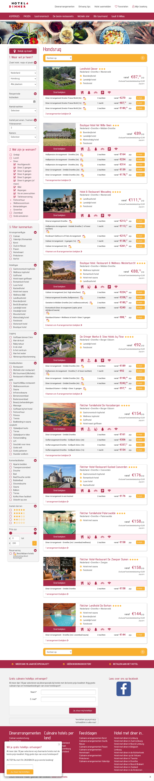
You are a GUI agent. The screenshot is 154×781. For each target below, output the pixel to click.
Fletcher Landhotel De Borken (95, 605)
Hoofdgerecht (23, 164)
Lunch (16, 158)
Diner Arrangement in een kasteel (59, 496)
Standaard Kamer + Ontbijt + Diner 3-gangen (65, 388)
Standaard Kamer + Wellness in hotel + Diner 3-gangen (67, 318)
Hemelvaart (18, 252)
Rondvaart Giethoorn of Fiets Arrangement (65, 236)
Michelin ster (84, 16)
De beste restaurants (63, 16)
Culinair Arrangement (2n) (58, 246)
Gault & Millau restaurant (24, 383)
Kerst (15, 242)
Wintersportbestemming (24, 356)
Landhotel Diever (89, 68)
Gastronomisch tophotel (24, 269)
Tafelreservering (24, 196)
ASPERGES (14, 16)
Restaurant (18, 366)
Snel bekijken (59, 92)
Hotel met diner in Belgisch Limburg (126, 748)
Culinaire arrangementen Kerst (93, 738)
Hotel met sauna (20, 291)
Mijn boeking (139, 6)
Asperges (21, 190)
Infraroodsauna (20, 392)
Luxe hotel (18, 285)
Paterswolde (106, 516)
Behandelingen (20, 206)
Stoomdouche (19, 483)
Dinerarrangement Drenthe (58, 221)
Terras (16, 431)
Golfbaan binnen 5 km (23, 337)
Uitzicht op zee (20, 499)
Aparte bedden (20, 464)
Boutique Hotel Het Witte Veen (95, 125)
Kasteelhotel (19, 288)
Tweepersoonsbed (21, 467)
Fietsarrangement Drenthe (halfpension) (64, 297)
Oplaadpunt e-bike (21, 434)
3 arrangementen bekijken (58, 113)
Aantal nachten (16, 106)
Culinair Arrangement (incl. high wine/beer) (65, 292)
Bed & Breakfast (20, 304)
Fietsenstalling (19, 437)
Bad (15, 474)
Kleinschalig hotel (21, 317)
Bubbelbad (18, 480)
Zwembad (18, 212)
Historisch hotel (20, 323)
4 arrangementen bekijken (58, 455)
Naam (33, 692)
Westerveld (106, 71)
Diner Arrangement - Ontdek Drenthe (60, 435)
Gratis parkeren (20, 450)
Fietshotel (17, 320)
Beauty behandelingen (23, 402)
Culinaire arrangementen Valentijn (94, 761)
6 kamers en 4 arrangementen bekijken (63, 325)
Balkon (16, 490)
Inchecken (13, 97)
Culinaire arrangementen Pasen (93, 746)
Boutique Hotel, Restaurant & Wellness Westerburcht (108, 263)
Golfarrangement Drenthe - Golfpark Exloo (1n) (64, 450)
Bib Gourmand (101, 16)
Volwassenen (15, 123)
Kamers (12, 133)
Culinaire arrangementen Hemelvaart (90, 751)
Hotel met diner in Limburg (126, 738)
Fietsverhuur (19, 200)
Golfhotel (17, 275)
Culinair (16, 236)
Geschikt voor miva (21, 444)
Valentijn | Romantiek (22, 239)
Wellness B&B (19, 294)
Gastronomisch (41, 16)
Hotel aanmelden (103, 6)
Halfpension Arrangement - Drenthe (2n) (64, 154)
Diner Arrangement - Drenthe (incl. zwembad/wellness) (68, 542)
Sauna (16, 389)
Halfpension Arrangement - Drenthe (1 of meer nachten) (68, 372)
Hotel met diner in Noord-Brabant (129, 764)
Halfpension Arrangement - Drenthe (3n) (64, 160)
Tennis (16, 418)
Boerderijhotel (19, 301)
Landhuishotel (19, 298)
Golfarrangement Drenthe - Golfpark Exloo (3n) (64, 445)
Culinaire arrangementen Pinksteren (90, 757)
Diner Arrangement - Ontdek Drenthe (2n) (64, 170)
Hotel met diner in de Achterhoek (129, 752)
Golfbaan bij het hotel (22, 408)
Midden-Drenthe (108, 128)
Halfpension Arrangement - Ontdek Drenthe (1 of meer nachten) (67, 229)
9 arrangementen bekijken (58, 180)
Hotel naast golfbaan (22, 278)
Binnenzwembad (20, 395)
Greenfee (17, 209)
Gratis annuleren (20, 216)
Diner (15, 161)
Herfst (16, 258)
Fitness (16, 415)
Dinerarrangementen (64, 6)
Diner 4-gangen (24, 174)
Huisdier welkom (20, 454)
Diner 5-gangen (24, 177)
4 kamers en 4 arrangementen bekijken (63, 393)
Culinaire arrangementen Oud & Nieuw (93, 742)
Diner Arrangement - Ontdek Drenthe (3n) (64, 175)
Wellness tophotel (21, 272)
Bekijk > (140, 98)
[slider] (10, 533)
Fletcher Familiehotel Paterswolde (97, 513)
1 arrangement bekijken (57, 501)
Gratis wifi (17, 447)
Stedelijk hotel (19, 311)
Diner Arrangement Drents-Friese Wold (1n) (65, 103)
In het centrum (19, 350)
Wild (19, 187)
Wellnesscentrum (21, 203)
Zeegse (104, 562)
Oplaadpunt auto (20, 428)
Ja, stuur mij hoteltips (82, 710)
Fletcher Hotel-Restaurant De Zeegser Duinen (104, 559)
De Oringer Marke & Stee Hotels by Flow (102, 336)
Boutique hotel (19, 327)
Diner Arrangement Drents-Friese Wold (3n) (65, 98)
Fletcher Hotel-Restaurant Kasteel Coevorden (103, 467)
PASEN (27, 16)
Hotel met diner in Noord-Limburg (129, 743)
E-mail (33, 699)
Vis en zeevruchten (26, 193)
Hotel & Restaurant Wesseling (95, 191)
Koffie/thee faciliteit (22, 496)
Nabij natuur (18, 343)
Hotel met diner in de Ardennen (128, 770)
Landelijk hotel (19, 307)
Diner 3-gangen (24, 171)
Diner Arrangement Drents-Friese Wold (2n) (65, 108)
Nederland (84, 71)
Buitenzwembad (20, 399)
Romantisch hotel (21, 281)
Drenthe (95, 71)
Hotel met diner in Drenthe (126, 761)
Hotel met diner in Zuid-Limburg (128, 741)
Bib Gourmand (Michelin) (24, 373)
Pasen (16, 249)
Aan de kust (18, 340)
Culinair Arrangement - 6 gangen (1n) (63, 241)
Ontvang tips (84, 6)
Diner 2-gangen (24, 167)
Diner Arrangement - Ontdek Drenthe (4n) (64, 383)
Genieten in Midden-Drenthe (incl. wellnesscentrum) (69, 303)
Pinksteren (18, 255)
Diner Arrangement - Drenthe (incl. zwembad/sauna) (66, 635)
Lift (14, 441)
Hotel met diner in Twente (126, 758)
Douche (16, 470)
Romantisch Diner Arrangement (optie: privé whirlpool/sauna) (63, 310)
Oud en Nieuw (19, 245)
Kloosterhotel (19, 314)
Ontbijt (16, 154)
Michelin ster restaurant (24, 370)
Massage (17, 405)
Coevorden (106, 470)
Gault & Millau (118, 16)
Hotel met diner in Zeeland (126, 767)
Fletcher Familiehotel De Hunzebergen (100, 405)
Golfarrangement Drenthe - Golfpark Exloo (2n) (64, 440)
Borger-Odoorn (107, 339)
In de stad (17, 347)
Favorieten (121, 6)
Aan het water (19, 353)
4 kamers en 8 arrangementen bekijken (63, 251)
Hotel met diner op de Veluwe (127, 755)
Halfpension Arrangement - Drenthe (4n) (64, 165)
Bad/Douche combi (21, 477)
